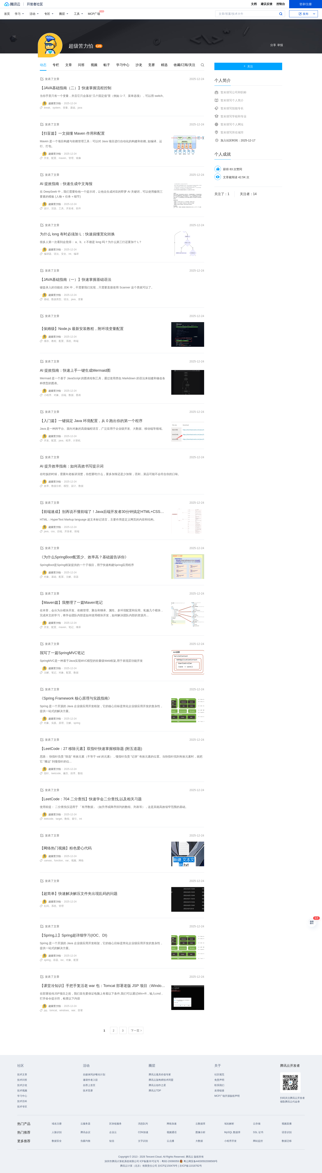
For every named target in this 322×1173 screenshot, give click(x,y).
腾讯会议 (85, 1132)
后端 (63, 395)
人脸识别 (57, 1132)
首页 (7, 13)
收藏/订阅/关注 (184, 65)
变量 (65, 107)
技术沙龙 (22, 1085)
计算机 (76, 440)
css (53, 531)
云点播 (170, 1140)
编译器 (47, 253)
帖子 (107, 65)
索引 (74, 818)
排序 (72, 773)
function (58, 860)
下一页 (135, 1030)
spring (77, 723)
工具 (61, 208)
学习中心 (122, 65)
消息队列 (143, 1123)
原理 (61, 723)
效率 (46, 486)
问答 (81, 65)
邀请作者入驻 (90, 1079)
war (73, 1010)
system (56, 107)
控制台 (280, 4)
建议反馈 (266, 4)
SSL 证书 (258, 1132)
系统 (68, 341)
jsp (45, 1010)
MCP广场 (94, 13)
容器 (76, 576)
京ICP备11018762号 (190, 1165)
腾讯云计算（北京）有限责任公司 (138, 1165)
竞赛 (151, 65)
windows (64, 1010)
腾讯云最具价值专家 (160, 1074)
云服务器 (85, 1123)
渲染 (53, 208)
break (47, 107)
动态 (43, 65)
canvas (48, 860)
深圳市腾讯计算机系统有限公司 (122, 1161)
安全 (63, 253)
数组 (80, 773)
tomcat (53, 1010)
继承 (78, 627)
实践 (53, 723)
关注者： (248, 194)
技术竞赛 (88, 1090)
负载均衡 (85, 1140)
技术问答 (22, 1079)
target (59, 818)
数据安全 (57, 1140)
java (80, 107)
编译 (76, 253)
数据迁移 (287, 1140)
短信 (111, 1140)
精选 (164, 65)
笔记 (71, 627)
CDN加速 (143, 1132)
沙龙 (139, 65)
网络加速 (172, 1123)
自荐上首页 (89, 1085)
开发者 (70, 208)
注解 (68, 576)
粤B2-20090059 (170, 1161)
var (67, 860)
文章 (68, 65)
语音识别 (287, 1132)
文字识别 (143, 1140)
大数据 (199, 1140)
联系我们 (219, 1085)
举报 (280, 45)
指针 (46, 773)
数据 (71, 395)
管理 (71, 158)
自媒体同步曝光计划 (94, 1074)
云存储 (256, 1123)
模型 (66, 486)
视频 (94, 65)
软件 (78, 208)
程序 (68, 440)
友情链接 (219, 1090)
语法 (56, 253)
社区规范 (219, 1074)
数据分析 (56, 486)
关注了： (221, 194)
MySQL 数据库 (232, 1132)
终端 (76, 341)
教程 (53, 341)
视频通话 (172, 1132)
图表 (78, 395)
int (70, 253)
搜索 (280, 13)
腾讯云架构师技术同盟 (161, 1079)
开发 (46, 158)
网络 (81, 860)
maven (62, 158)
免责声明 (219, 1079)
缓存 (46, 341)
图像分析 (200, 1132)
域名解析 (229, 1123)
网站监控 (258, 1140)
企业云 (113, 1132)
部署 (80, 1010)
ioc (62, 960)
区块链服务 (115, 1123)
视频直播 (287, 1123)
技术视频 (22, 1090)
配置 (53, 158)
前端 (76, 531)
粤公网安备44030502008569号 (200, 1161)
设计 (46, 208)
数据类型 (56, 299)
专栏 (56, 65)
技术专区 (22, 1106)
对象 (56, 395)
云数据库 (200, 1123)
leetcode (56, 773)
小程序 (47, 395)
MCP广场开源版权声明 (227, 1095)
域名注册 (57, 1123)
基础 (72, 107)
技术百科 (22, 1101)
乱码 (46, 906)
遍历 (65, 773)
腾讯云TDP (155, 1090)
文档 (254, 4)
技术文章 (22, 1074)
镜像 (78, 158)
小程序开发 (230, 1140)
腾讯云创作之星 (157, 1085)
